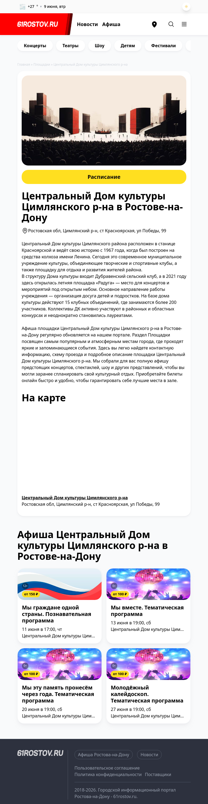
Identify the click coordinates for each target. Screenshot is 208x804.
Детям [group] (128, 46)
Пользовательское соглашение (107, 768)
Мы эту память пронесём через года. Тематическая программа (58, 694)
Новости (87, 24)
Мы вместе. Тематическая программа (147, 611)
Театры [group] (71, 46)
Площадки (42, 64)
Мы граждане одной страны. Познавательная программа (56, 614)
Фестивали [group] (163, 46)
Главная (23, 64)
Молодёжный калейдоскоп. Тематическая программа (147, 694)
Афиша (111, 24)
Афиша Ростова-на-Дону (103, 755)
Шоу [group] (100, 46)
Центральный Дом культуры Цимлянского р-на (75, 498)
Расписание (104, 176)
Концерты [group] (35, 46)
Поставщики (158, 774)
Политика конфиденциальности (108, 774)
